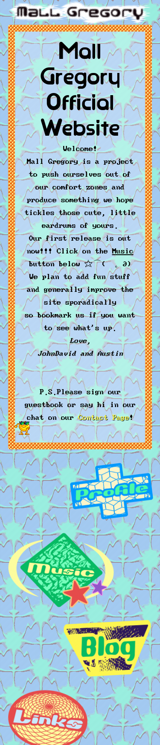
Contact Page (103, 416)
